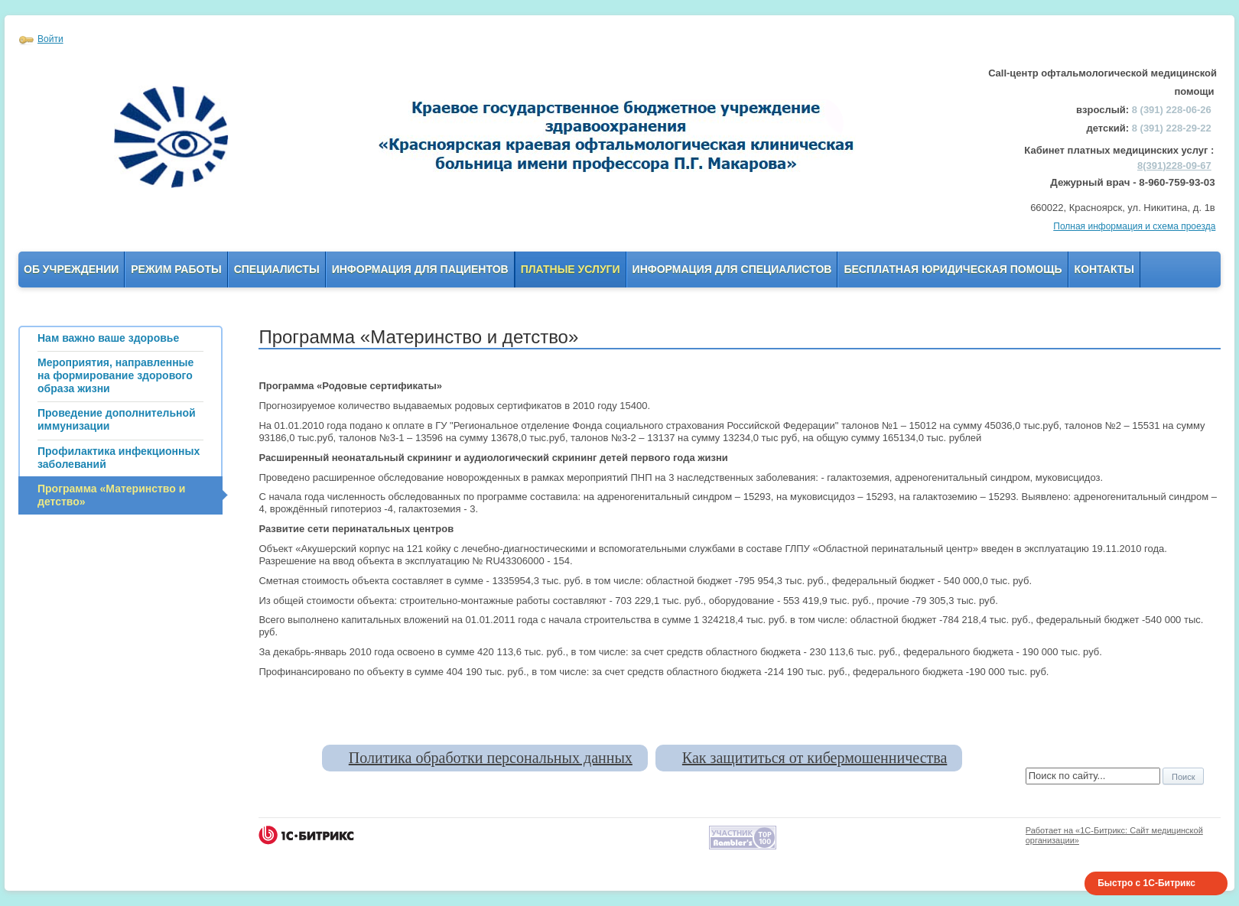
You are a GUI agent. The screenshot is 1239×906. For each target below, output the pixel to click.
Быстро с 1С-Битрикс (1146, 883)
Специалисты (277, 269)
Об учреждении (71, 269)
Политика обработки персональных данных (491, 757)
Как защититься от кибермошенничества (814, 757)
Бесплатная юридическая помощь (953, 269)
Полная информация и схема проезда (1134, 226)
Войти (50, 39)
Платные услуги (570, 269)
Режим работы (176, 269)
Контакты (1104, 269)
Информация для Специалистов (732, 269)
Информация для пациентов (420, 269)
